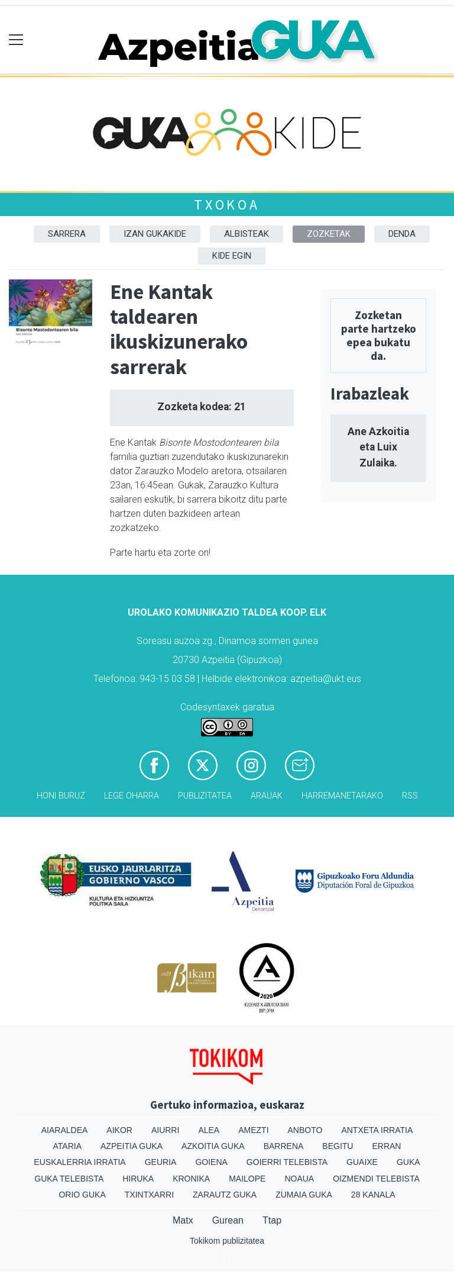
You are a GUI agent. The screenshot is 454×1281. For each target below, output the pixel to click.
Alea (208, 1130)
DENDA (402, 233)
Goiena (211, 1162)
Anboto (305, 1130)
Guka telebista (68, 1178)
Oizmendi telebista (376, 1178)
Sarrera (67, 233)
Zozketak (329, 233)
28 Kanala (373, 1194)
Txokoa (227, 204)
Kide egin (231, 255)
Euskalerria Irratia (79, 1162)
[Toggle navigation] (16, 40)
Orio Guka (82, 1194)
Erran (386, 1146)
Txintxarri (149, 1194)
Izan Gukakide (155, 233)
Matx (183, 1220)
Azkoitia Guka (213, 1146)
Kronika (191, 1178)
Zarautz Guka (225, 1194)
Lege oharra (131, 796)
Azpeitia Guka (131, 1146)
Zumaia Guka (303, 1194)
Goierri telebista (287, 1162)
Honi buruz (61, 796)
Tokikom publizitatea (227, 1240)
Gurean (228, 1220)
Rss (410, 796)
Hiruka (138, 1178)
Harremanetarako (342, 796)
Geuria (161, 1162)
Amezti (253, 1130)
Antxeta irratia (377, 1130)
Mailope (247, 1178)
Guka (408, 1162)
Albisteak (246, 233)
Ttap (271, 1220)
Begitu (337, 1146)
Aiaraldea (64, 1130)
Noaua (299, 1178)
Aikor (119, 1130)
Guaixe (362, 1162)
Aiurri (165, 1130)
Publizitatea (205, 796)
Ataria (67, 1146)
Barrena (284, 1146)
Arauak (267, 796)
